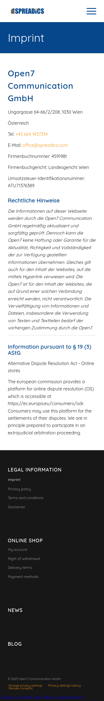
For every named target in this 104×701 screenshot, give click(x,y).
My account (17, 549)
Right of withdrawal (24, 558)
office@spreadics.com (45, 145)
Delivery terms (20, 567)
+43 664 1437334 (32, 134)
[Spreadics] (43, 11)
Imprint (26, 38)
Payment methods (23, 576)
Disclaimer (16, 507)
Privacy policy (19, 489)
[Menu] (88, 11)
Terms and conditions (25, 498)
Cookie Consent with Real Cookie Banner (41, 697)
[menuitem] (88, 11)
